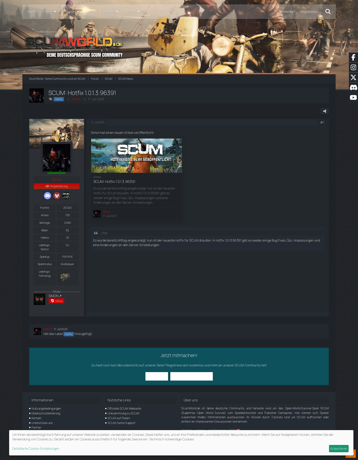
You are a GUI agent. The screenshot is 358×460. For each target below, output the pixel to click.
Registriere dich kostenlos (184, 365)
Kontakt (36, 418)
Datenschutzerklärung (46, 413)
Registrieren (309, 11)
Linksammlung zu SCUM (123, 413)
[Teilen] (325, 111)
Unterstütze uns (42, 423)
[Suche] (328, 11)
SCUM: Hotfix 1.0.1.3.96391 (114, 181)
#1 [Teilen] (322, 122)
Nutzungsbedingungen (46, 408)
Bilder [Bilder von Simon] (44, 230)
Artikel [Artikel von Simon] (44, 215)
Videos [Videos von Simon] (45, 237)
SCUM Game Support (121, 423)
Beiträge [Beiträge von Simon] (44, 223)
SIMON (53, 296)
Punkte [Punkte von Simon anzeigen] (44, 208)
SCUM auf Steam (119, 418)
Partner (36, 427)
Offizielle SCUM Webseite (124, 408)
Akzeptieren (338, 448)
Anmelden (287, 11)
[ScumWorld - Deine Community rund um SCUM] (178, 45)
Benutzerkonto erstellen (191, 376)
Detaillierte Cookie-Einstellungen (35, 448)
